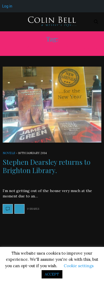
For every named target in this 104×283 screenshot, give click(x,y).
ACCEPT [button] (52, 274)
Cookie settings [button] (79, 265)
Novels (9, 153)
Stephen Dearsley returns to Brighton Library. (46, 166)
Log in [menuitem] (7, 6)
